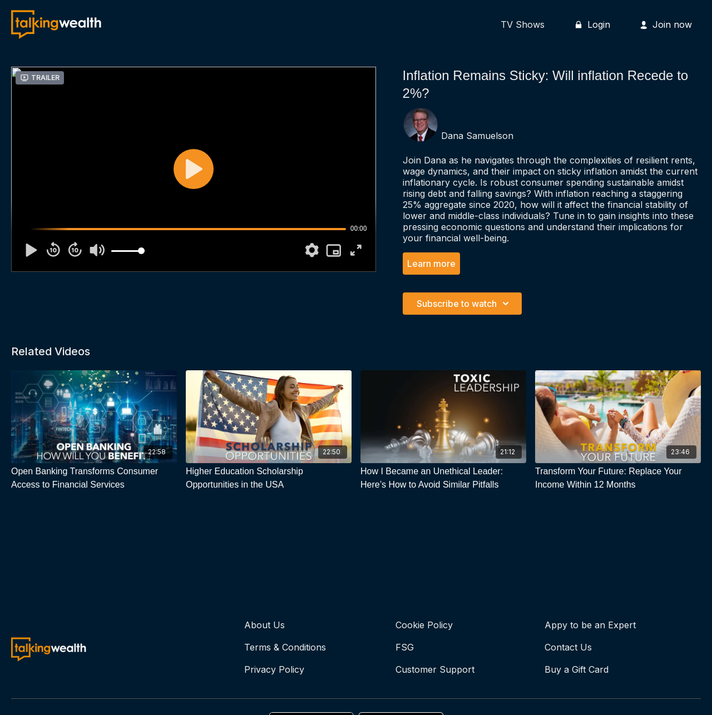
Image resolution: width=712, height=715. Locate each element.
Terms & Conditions (285, 647)
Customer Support (434, 669)
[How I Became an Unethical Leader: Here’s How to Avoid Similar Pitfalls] (443, 478)
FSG (404, 647)
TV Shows (523, 24)
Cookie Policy (424, 624)
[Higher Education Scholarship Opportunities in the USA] (269, 478)
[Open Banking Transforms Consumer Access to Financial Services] (94, 478)
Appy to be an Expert (590, 624)
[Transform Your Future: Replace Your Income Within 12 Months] (618, 478)
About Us (264, 624)
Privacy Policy (274, 669)
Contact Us (568, 647)
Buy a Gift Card (577, 669)
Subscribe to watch (464, 303)
